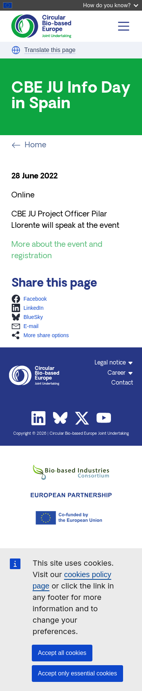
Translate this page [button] (49, 50)
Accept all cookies (62, 653)
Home (28, 145)
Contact (122, 383)
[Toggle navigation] (124, 26)
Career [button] (117, 373)
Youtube (104, 418)
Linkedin (38, 418)
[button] (15, 50)
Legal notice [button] (110, 363)
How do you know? (110, 5)
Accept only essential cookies (77, 673)
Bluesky (60, 418)
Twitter (82, 418)
